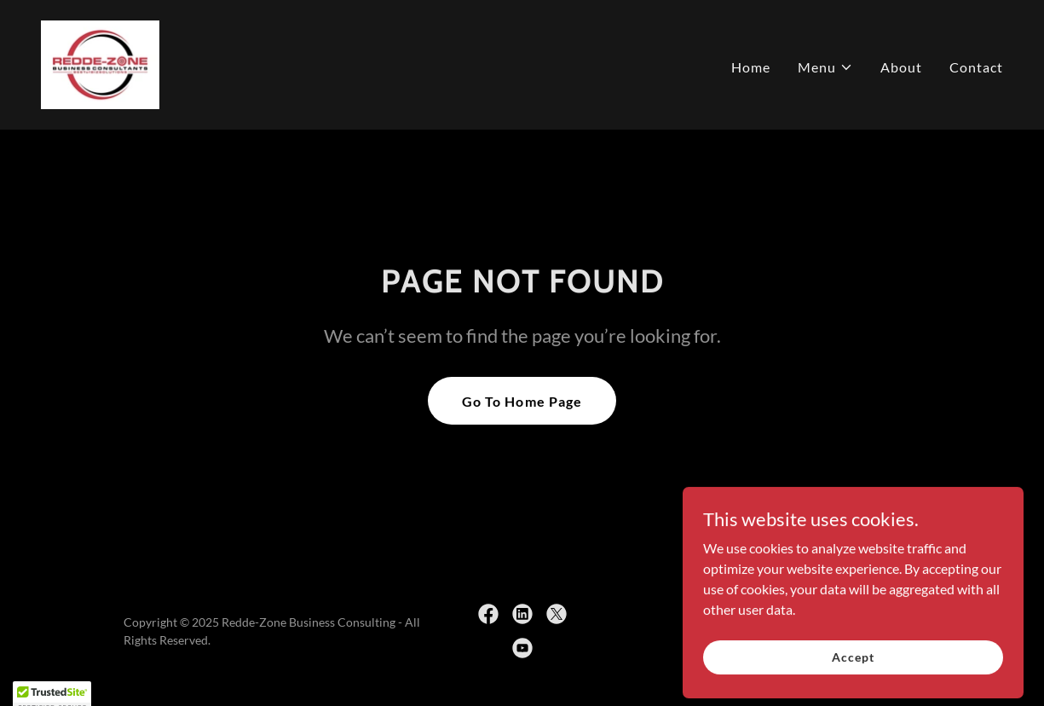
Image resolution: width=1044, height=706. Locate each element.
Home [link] (750, 67)
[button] (825, 67)
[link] (100, 63)
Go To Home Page (521, 401)
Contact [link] (976, 67)
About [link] (901, 67)
